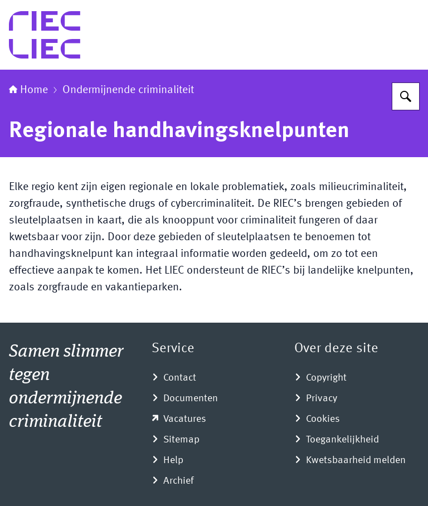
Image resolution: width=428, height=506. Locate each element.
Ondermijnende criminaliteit (128, 90)
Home (28, 90)
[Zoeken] (405, 96)
